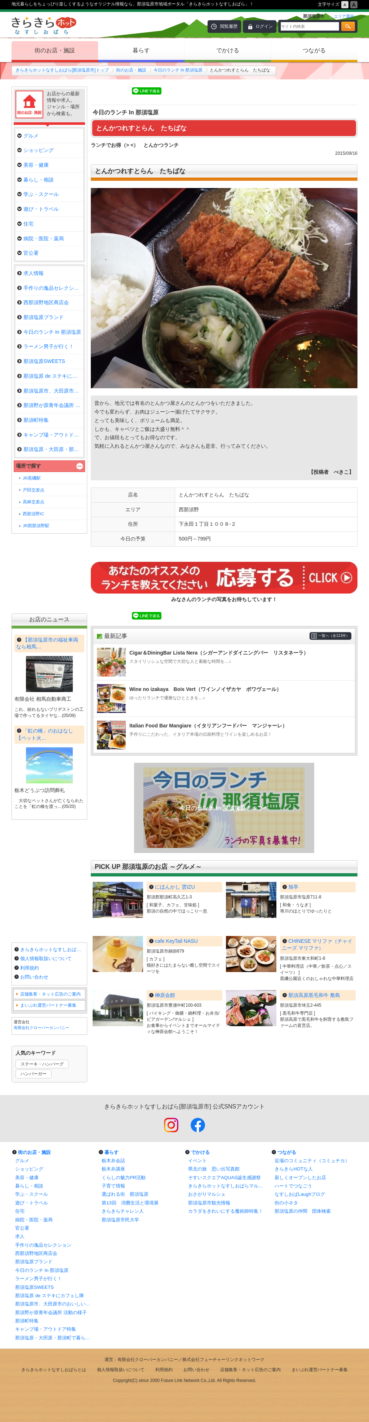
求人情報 (30, 273)
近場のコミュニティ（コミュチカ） (312, 1160)
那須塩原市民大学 (120, 1219)
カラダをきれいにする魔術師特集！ (225, 1211)
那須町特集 (33, 420)
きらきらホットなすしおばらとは (52, 949)
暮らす (141, 50)
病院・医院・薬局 (40, 238)
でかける (227, 50)
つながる (314, 50)
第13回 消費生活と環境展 (130, 1203)
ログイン (264, 26)
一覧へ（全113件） (334, 636)
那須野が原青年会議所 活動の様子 (51, 1312)
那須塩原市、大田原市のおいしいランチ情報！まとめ (54, 1304)
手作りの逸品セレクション (50, 288)
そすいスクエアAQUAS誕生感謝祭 (224, 1177)
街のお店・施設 (55, 50)
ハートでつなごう (293, 1186)
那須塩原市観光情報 (209, 1203)
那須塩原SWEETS (41, 361)
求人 (20, 1236)
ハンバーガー (33, 1073)
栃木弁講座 (113, 1169)
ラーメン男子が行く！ (45, 346)
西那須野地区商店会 (43, 302)
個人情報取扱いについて (46, 958)
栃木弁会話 (113, 1160)
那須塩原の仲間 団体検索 (303, 1211)
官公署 (28, 253)
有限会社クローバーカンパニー (41, 1027)
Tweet (100, 91)
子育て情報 (113, 1186)
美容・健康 (33, 165)
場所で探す (28, 466)
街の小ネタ (286, 1203)
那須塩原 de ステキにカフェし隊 (50, 376)
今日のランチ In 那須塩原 (178, 70)
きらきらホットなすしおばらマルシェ (227, 1186)
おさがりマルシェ (207, 1194)
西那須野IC (33, 514)
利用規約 (29, 968)
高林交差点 (33, 502)
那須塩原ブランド (40, 317)
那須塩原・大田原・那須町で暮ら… (50, 449)
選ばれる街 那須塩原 (125, 1194)
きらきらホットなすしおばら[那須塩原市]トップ (62, 70)
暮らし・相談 (35, 180)
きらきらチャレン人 (123, 1211)
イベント (197, 1160)
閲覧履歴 (228, 26)
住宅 (25, 224)
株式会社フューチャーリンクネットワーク (223, 1359)
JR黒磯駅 (32, 478)
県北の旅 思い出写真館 (214, 1169)
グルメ (28, 136)
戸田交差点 (33, 490)
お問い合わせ (34, 977)
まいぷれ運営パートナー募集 (48, 1005)
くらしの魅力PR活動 (124, 1177)
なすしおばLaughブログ (300, 1194)
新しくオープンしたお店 (300, 1177)
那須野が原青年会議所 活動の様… (50, 405)
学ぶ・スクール (38, 194)
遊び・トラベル (38, 209)
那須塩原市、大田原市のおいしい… (50, 391)
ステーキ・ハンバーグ (42, 1064)
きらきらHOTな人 (294, 1169)
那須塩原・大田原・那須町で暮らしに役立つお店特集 (54, 1337)
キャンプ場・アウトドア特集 (50, 435)
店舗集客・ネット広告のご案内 (50, 994)
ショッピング (35, 150)
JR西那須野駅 (36, 526)
